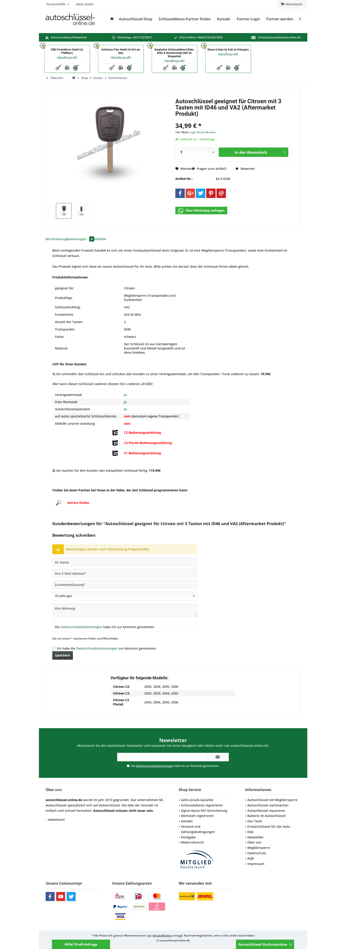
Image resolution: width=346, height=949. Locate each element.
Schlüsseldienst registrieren (202, 805)
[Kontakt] (223, 19)
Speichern (62, 655)
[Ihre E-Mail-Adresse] (124, 573)
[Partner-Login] (248, 19)
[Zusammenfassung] (124, 584)
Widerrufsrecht (192, 842)
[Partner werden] (279, 19)
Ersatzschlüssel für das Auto (268, 826)
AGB (250, 858)
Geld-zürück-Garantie (197, 800)
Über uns (254, 842)
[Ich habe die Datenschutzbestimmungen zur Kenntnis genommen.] (53, 648)
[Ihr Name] (124, 562)
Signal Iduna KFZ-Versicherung (204, 810)
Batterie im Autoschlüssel (266, 816)
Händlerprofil (67, 57)
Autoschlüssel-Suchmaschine (265, 944)
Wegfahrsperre (258, 848)
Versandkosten (162, 935)
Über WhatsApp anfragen (201, 210)
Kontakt (187, 821)
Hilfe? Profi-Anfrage (81, 944)
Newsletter (255, 837)
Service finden (78, 503)
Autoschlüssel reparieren (266, 810)
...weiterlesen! (55, 819)
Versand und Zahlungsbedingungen (198, 829)
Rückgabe (188, 837)
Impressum (255, 864)
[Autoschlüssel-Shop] (135, 19)
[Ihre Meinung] (124, 610)
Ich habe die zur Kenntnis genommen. (107, 648)
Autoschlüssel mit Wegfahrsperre (272, 800)
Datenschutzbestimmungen (81, 627)
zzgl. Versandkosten (203, 132)
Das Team (254, 821)
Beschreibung (56, 239)
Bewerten (245, 168)
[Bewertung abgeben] (124, 596)
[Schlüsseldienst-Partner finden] (184, 19)
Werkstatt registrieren (197, 816)
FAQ (250, 832)
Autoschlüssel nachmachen (268, 805)
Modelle (100, 239)
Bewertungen (80, 239)
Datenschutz (256, 853)
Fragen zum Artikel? (209, 168)
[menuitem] (292, 4)
